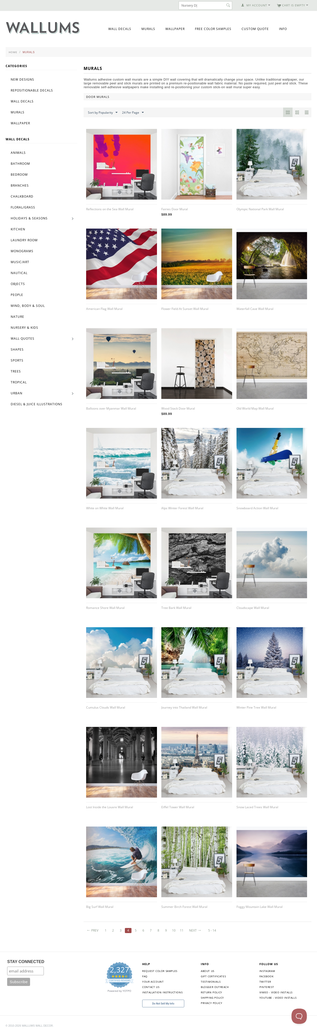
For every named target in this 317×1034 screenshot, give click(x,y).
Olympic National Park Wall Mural (260, 209)
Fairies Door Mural (174, 209)
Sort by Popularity (102, 112)
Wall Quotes (22, 338)
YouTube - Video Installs (277, 997)
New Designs (22, 79)
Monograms (22, 251)
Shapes (17, 349)
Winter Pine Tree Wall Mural (256, 707)
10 (174, 930)
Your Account (153, 981)
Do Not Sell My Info (163, 1003)
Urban (16, 393)
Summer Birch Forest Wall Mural (184, 907)
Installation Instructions (162, 992)
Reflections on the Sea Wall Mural (110, 209)
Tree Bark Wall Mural (176, 608)
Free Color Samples (213, 29)
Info (283, 29)
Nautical (19, 273)
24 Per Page (133, 112)
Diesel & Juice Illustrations (36, 404)
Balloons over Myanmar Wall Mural (111, 408)
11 (181, 930)
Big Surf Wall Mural (99, 907)
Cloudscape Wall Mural (252, 608)
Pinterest (266, 987)
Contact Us (150, 987)
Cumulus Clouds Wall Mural (105, 707)
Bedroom (19, 174)
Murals (148, 29)
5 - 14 (212, 930)
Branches (20, 185)
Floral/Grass (23, 207)
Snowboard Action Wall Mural (257, 508)
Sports (17, 360)
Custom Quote (255, 29)
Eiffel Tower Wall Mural (177, 807)
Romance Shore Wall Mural (105, 608)
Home (13, 52)
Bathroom (20, 163)
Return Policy (211, 992)
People (17, 295)
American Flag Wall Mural (104, 309)
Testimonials (210, 981)
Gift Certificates (213, 976)
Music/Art (20, 262)
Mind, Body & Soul (28, 306)
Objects (18, 284)
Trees (16, 371)
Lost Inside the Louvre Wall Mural (109, 807)
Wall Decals (119, 29)
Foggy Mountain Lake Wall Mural (259, 907)
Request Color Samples (159, 971)
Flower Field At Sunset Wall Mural (184, 309)
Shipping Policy (212, 997)
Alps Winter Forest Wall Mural (182, 508)
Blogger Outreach (215, 987)
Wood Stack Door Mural (178, 408)
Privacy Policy (211, 1003)
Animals (18, 153)
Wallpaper (175, 29)
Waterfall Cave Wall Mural (254, 309)
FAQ (145, 976)
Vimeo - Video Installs (276, 992)
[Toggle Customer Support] (299, 1016)
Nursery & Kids (24, 327)
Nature (17, 316)
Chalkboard (22, 196)
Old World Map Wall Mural (255, 408)
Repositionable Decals (32, 90)
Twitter (265, 981)
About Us (207, 971)
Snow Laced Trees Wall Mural (257, 807)
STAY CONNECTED (25, 962)
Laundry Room (24, 240)
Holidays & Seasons (29, 218)
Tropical (19, 382)
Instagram (267, 971)
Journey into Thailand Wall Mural (184, 707)
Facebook (266, 976)
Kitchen (18, 229)
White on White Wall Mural (105, 508)
